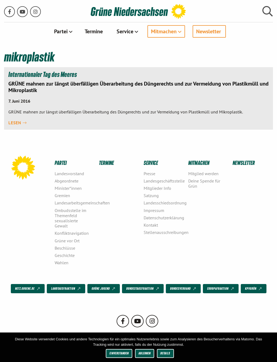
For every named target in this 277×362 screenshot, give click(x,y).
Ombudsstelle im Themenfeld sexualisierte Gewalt (70, 218)
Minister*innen (68, 188)
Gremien (62, 195)
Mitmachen (164, 31)
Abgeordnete (66, 181)
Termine (94, 31)
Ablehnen (144, 353)
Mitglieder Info (157, 188)
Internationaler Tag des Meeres (43, 74)
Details (165, 353)
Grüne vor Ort (67, 240)
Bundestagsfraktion (143, 288)
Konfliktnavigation (72, 233)
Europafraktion (221, 288)
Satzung (151, 195)
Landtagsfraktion (66, 288)
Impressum (154, 210)
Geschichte (65, 255)
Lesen (17, 122)
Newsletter (208, 31)
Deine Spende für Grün (204, 183)
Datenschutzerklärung (164, 217)
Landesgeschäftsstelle (164, 181)
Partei (61, 31)
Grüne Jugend (104, 288)
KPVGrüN (254, 288)
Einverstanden (119, 353)
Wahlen (61, 262)
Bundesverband (183, 288)
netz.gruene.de (28, 288)
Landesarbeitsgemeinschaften (75, 203)
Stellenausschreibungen (164, 232)
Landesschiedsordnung (164, 203)
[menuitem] (62, 31)
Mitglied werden (203, 173)
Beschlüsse (65, 248)
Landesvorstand (69, 173)
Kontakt (151, 225)
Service (125, 31)
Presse (149, 173)
